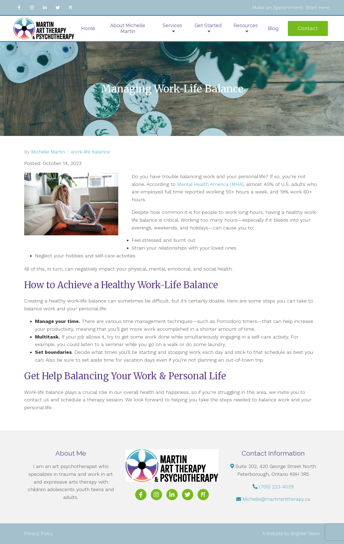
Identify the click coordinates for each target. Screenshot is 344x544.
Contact (308, 28)
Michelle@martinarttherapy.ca (276, 499)
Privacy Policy (38, 533)
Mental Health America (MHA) (210, 184)
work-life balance (90, 151)
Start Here (317, 7)
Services (172, 25)
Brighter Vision (305, 533)
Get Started (208, 25)
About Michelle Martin (127, 28)
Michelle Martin (48, 151)
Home (88, 28)
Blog (273, 28)
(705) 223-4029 (276, 486)
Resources (246, 25)
